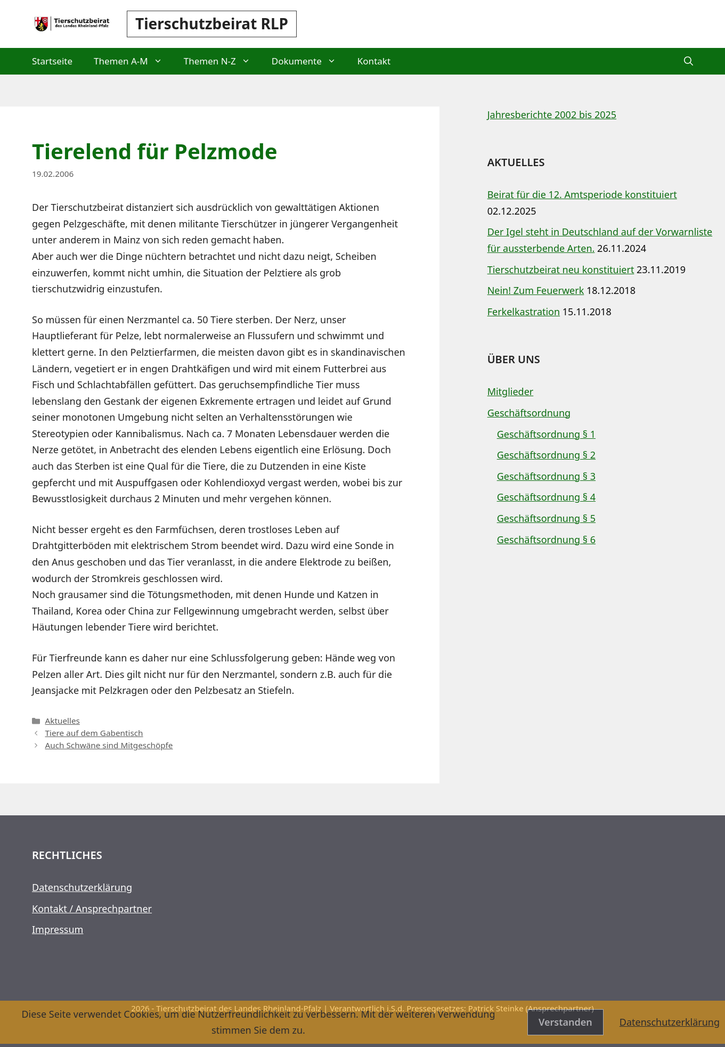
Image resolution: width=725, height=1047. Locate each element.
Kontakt (373, 61)
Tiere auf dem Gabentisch (94, 732)
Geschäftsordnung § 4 (546, 496)
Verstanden (565, 1022)
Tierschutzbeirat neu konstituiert (560, 269)
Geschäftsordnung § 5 (546, 518)
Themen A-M (133, 61)
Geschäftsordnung (529, 412)
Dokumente (309, 61)
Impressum (57, 929)
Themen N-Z (222, 61)
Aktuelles (62, 720)
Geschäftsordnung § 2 (546, 454)
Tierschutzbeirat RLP (211, 23)
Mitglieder (510, 391)
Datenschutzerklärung (82, 887)
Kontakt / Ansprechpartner (92, 908)
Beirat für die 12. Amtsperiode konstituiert (582, 194)
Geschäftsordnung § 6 (546, 539)
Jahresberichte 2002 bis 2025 (551, 114)
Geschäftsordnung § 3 (546, 476)
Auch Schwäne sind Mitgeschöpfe (109, 745)
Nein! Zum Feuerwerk (535, 290)
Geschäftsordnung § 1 (546, 434)
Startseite (52, 61)
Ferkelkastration (523, 311)
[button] (688, 61)
